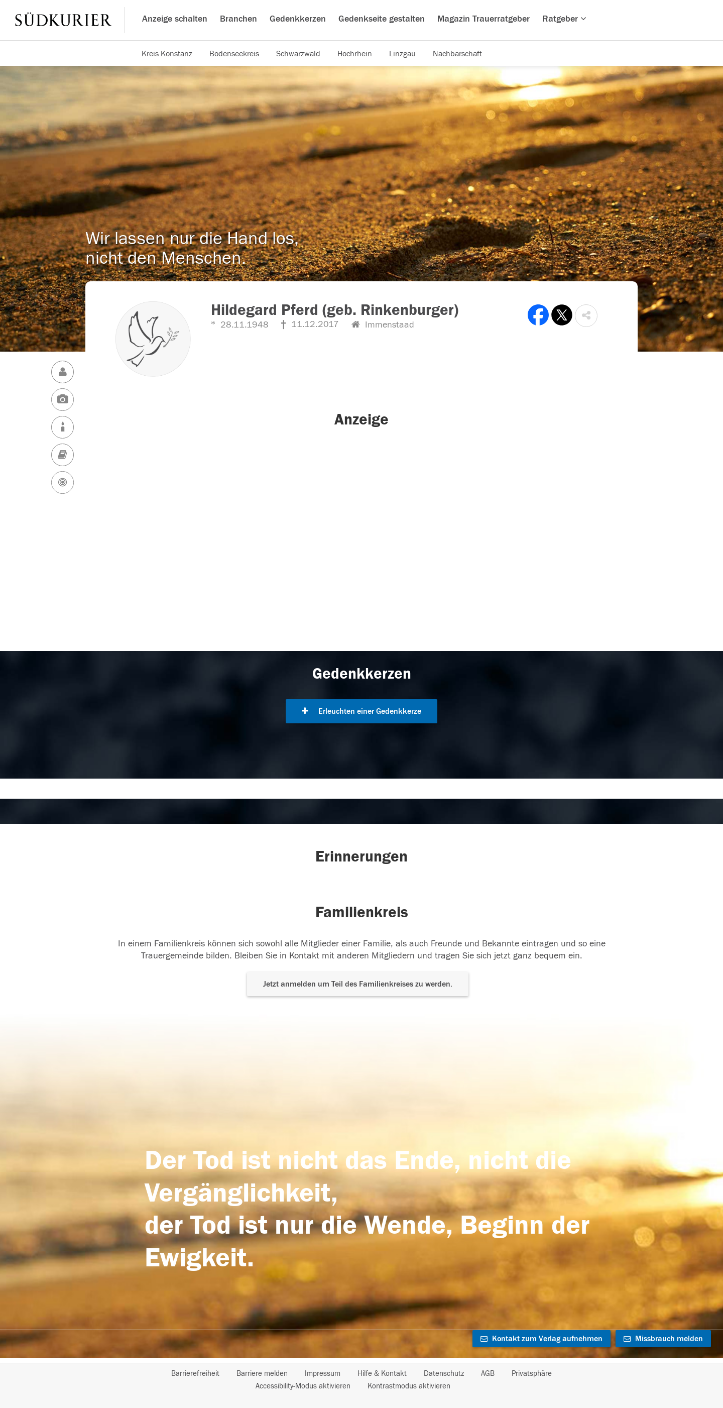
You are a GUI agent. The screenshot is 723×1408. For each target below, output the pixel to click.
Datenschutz (444, 1373)
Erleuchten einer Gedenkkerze (361, 711)
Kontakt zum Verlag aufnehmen (541, 1338)
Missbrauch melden (663, 1338)
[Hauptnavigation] (361, 20)
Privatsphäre (532, 1373)
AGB (488, 1373)
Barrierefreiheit (195, 1373)
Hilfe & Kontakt (382, 1373)
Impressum (322, 1373)
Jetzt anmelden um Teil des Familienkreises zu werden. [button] (357, 984)
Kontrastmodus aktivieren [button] (409, 1386)
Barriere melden (262, 1373)
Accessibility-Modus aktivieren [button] (303, 1386)
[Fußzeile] (361, 1379)
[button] (586, 315)
